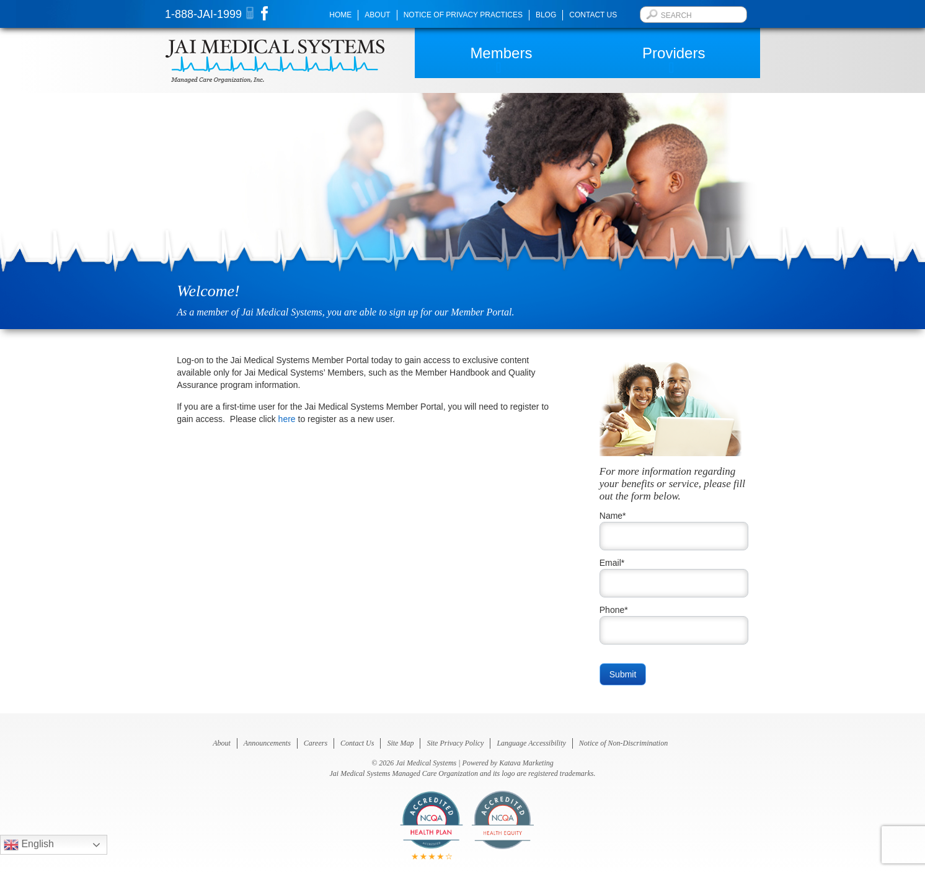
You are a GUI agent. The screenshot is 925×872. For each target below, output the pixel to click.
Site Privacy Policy (455, 743)
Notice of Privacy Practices (463, 15)
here (287, 419)
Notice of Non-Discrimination (623, 743)
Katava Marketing (526, 763)
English (29, 844)
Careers (315, 743)
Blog (546, 15)
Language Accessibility (531, 743)
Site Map (400, 743)
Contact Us (593, 15)
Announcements (267, 743)
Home (340, 15)
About (377, 15)
